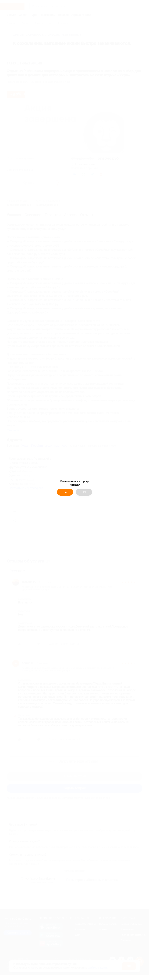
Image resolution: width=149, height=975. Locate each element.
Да (65, 492)
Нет (84, 492)
